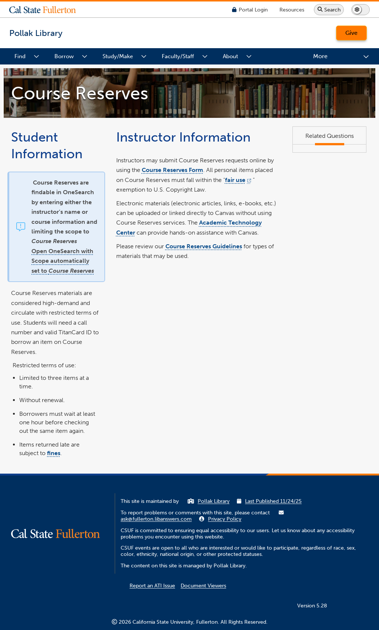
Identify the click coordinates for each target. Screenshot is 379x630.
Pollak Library (213, 501)
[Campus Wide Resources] (291, 9)
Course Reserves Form (172, 169)
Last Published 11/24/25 (273, 501)
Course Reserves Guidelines (203, 245)
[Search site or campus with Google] (329, 9)
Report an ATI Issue (152, 586)
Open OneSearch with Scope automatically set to (62, 260)
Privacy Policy (224, 519)
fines (53, 453)
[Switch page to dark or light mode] (360, 9)
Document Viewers (203, 586)
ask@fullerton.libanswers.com (156, 519)
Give (351, 32)
